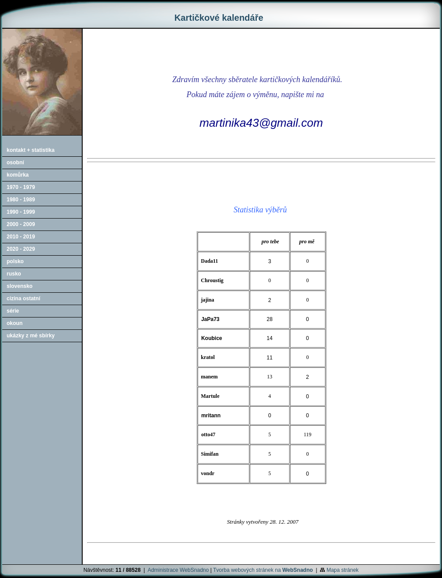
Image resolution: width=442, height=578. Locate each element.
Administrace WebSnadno (178, 570)
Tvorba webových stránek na (263, 570)
